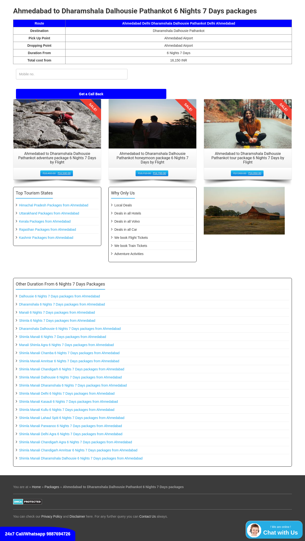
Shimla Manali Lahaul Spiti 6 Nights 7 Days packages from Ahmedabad (71, 418)
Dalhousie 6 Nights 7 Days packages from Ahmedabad (59, 296)
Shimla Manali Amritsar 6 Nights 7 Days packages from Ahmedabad (69, 361)
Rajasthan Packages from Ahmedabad (47, 229)
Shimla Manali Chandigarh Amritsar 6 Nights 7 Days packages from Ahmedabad (78, 450)
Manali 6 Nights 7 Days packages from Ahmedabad (57, 312)
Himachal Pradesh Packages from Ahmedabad (53, 205)
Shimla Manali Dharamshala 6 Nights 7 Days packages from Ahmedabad (73, 385)
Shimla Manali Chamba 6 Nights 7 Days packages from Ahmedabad (69, 353)
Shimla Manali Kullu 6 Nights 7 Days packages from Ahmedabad (66, 410)
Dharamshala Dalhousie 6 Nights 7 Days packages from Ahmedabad (70, 329)
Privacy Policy (51, 516)
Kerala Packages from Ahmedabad (45, 221)
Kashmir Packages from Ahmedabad (46, 238)
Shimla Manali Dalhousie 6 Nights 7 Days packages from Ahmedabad (70, 377)
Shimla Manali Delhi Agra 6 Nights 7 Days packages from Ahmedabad (70, 434)
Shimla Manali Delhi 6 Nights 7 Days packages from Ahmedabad (67, 393)
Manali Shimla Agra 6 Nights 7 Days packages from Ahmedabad (66, 345)
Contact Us (147, 516)
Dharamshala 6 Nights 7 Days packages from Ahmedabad (62, 304)
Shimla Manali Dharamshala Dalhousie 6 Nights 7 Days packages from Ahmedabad (80, 458)
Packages (52, 487)
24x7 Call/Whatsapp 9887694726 (37, 533)
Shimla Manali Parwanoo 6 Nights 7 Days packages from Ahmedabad (70, 426)
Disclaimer (77, 516)
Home (36, 487)
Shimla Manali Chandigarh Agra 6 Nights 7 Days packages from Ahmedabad (75, 442)
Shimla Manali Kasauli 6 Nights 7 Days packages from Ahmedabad (68, 401)
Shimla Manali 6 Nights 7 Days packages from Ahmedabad (62, 337)
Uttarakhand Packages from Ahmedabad (49, 213)
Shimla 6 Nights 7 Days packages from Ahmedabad (57, 320)
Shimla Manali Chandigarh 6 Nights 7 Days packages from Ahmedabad (71, 369)
